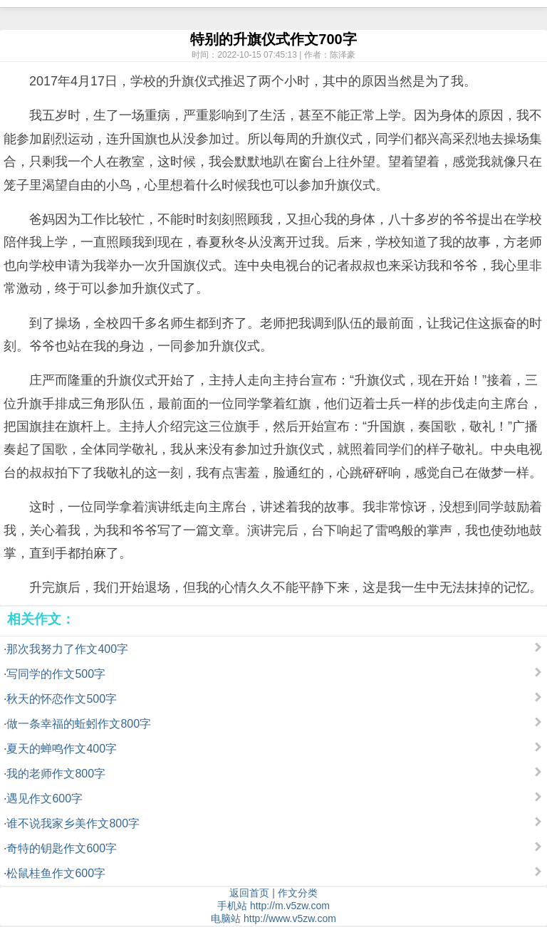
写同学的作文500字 (55, 674)
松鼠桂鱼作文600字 (55, 873)
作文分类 (298, 893)
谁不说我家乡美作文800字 (73, 823)
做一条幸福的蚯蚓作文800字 (78, 724)
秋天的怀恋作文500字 (61, 699)
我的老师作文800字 (55, 774)
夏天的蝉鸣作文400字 (61, 749)
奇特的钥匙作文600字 (61, 848)
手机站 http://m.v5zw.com (273, 905)
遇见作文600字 (44, 798)
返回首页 (249, 893)
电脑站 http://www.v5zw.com (273, 918)
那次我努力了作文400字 (67, 649)
